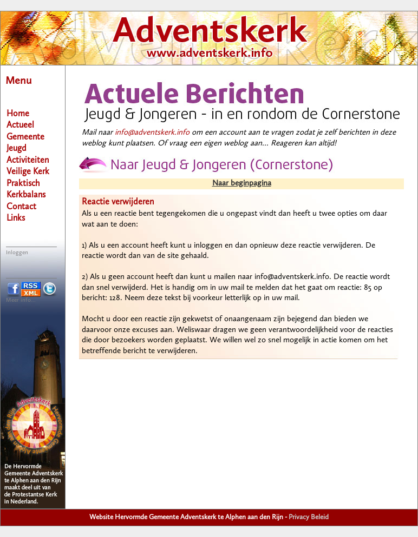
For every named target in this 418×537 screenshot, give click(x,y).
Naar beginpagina (241, 184)
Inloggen (17, 253)
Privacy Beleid (309, 517)
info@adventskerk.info (152, 133)
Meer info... (21, 300)
